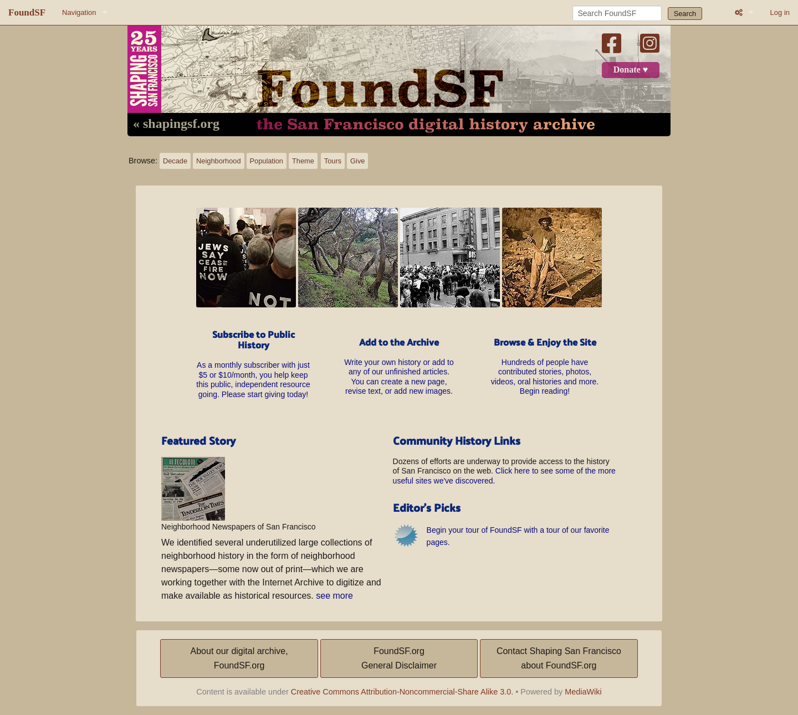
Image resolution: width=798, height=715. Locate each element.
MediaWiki (583, 691)
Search (685, 13)
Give (357, 161)
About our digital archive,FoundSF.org (239, 658)
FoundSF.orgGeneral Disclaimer (399, 658)
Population (266, 161)
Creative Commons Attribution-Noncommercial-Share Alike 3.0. (402, 691)
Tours (332, 161)
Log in (780, 12)
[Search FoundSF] (617, 13)
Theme (303, 161)
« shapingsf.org (176, 124)
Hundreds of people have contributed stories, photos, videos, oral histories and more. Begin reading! (545, 367)
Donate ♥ (630, 70)
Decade (175, 161)
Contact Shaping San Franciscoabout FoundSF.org (559, 658)
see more (334, 595)
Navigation (79, 12)
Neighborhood (218, 161)
